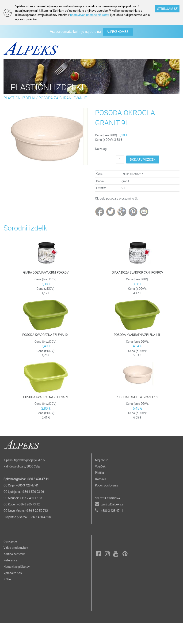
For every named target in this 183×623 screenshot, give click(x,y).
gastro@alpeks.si (112, 504)
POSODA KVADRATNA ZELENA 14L (137, 335)
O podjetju (10, 541)
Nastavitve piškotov (17, 566)
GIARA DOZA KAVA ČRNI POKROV (46, 272)
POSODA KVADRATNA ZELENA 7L (46, 397)
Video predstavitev (16, 547)
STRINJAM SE (167, 8)
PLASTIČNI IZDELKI (19, 97)
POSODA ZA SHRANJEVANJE (62, 97)
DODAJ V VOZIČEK (142, 159)
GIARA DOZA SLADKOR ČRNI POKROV (137, 272)
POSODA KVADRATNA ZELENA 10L (45, 335)
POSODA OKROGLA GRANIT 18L (137, 397)
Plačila (99, 473)
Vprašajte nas (13, 573)
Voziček (100, 466)
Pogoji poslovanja (106, 485)
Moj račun (101, 460)
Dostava (100, 479)
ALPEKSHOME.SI (118, 32)
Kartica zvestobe (15, 554)
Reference (10, 560)
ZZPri (7, 579)
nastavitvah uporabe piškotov (89, 15)
